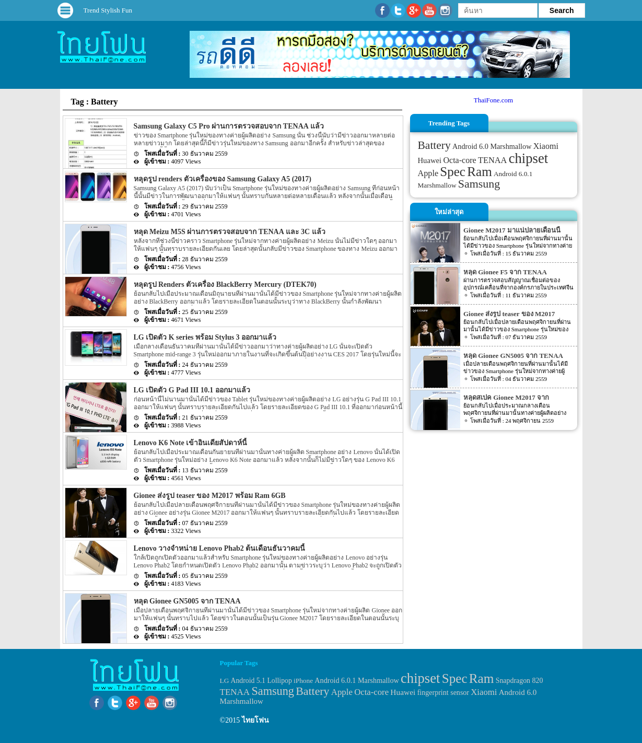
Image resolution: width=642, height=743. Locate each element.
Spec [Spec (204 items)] (452, 172)
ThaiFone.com (493, 100)
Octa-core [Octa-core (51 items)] (459, 160)
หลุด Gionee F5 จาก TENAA (505, 272)
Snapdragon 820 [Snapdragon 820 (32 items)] (519, 680)
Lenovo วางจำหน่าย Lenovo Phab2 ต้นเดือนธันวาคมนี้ (220, 548)
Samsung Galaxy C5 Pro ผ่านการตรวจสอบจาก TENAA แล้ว (229, 126)
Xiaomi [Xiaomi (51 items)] (545, 146)
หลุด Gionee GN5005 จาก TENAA (187, 601)
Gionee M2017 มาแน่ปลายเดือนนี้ (512, 230)
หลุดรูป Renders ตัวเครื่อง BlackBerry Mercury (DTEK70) (225, 284)
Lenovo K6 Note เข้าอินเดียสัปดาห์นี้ (191, 443)
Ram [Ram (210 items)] (479, 172)
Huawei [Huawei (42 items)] (430, 160)
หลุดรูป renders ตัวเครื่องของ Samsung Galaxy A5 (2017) (223, 179)
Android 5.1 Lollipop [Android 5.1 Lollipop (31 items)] (261, 680)
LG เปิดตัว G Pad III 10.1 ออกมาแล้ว (192, 390)
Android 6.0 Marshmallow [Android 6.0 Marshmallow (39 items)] (491, 146)
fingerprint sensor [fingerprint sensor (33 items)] (443, 692)
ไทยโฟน (255, 720)
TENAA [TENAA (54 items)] (492, 160)
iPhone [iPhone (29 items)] (303, 680)
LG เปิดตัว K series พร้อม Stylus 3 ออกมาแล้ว (205, 337)
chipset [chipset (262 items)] (528, 158)
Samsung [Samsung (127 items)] (479, 183)
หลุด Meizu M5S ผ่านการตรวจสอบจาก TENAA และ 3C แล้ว (229, 232)
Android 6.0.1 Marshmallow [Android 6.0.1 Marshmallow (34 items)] (356, 680)
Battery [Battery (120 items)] (434, 145)
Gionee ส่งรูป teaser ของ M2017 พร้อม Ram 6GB (210, 496)
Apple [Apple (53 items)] (428, 173)
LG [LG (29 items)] (224, 680)
